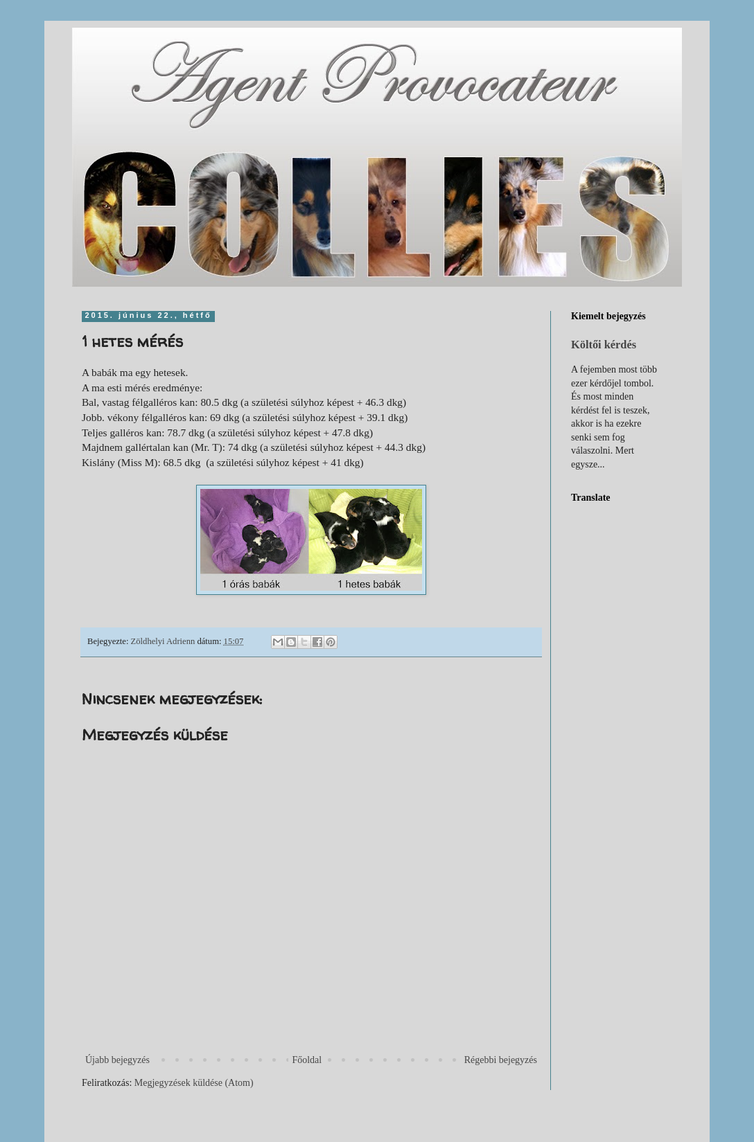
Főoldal (307, 1060)
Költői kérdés (603, 344)
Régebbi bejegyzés (500, 1060)
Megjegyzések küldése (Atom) (194, 1083)
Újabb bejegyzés (117, 1060)
